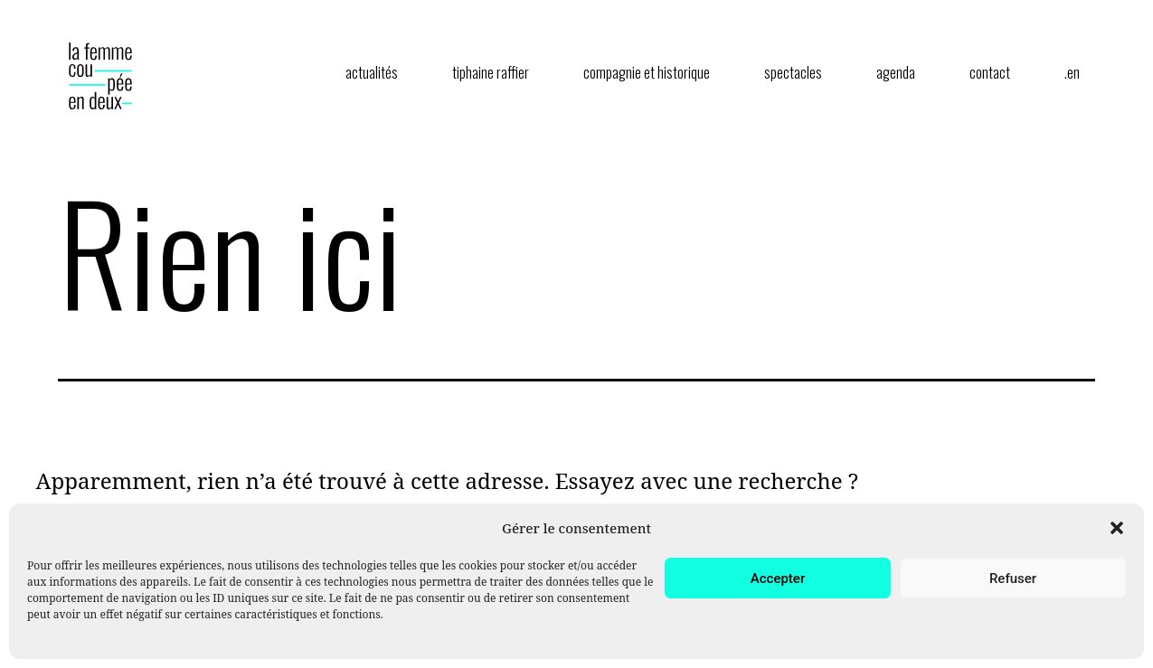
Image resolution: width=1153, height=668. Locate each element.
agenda (895, 72)
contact (989, 72)
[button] (1117, 528)
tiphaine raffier (490, 72)
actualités (371, 72)
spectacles (793, 72)
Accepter (778, 578)
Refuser (1012, 578)
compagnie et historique (646, 72)
